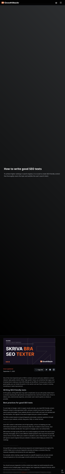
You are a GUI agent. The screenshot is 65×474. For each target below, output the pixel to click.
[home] (9, 3)
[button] (56, 3)
